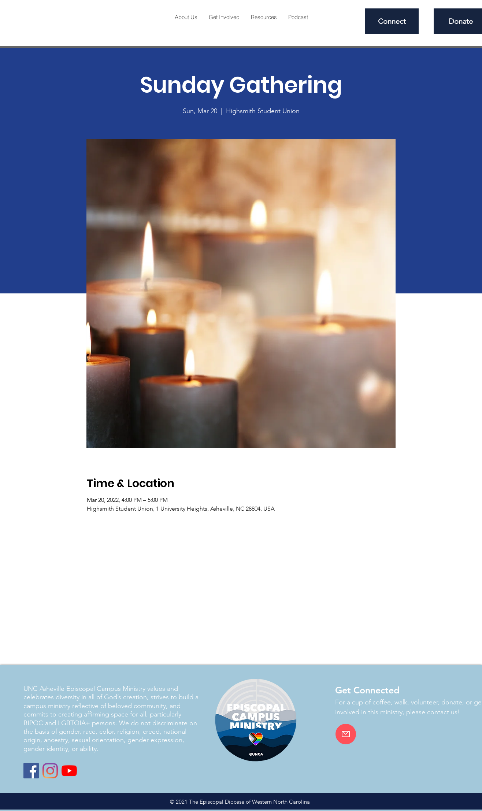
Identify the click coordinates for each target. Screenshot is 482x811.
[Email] (345, 734)
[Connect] (392, 21)
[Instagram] (50, 770)
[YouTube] (69, 770)
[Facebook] (31, 770)
